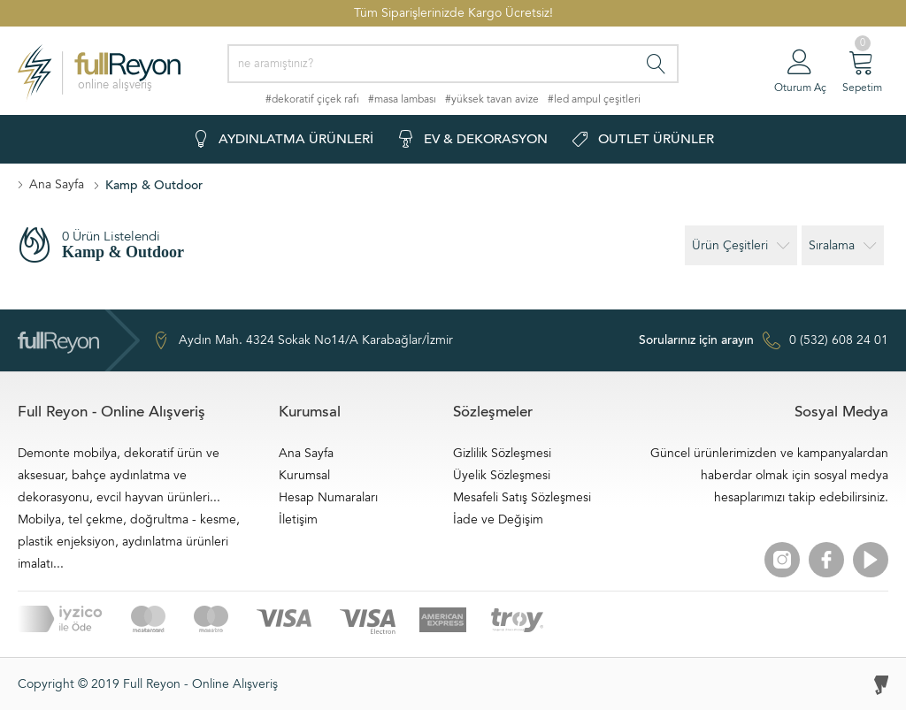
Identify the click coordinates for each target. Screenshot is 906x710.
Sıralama (843, 245)
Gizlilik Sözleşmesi (502, 453)
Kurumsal (304, 475)
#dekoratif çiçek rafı (312, 99)
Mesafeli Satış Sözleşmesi (522, 497)
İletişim (298, 519)
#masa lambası (402, 99)
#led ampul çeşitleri (594, 99)
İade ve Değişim (498, 519)
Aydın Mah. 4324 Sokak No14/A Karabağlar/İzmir (302, 340)
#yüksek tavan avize (492, 99)
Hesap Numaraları (328, 497)
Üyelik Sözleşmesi (501, 475)
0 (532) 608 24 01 (763, 340)
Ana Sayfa (56, 184)
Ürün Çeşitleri (741, 245)
